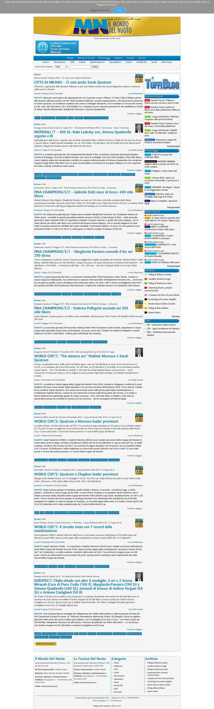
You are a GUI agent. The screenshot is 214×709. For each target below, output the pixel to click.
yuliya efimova (113, 513)
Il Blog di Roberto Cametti (159, 275)
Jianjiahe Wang (114, 460)
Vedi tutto (176, 316)
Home (70, 58)
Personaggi (104, 58)
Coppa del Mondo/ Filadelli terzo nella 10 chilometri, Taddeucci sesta (161, 133)
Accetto (119, 10)
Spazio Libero (154, 313)
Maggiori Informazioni (100, 10)
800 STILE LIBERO (85, 174)
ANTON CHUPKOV (75, 513)
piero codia (92, 634)
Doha (37, 513)
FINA (68, 407)
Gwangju (38, 174)
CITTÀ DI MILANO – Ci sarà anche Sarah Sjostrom (72, 82)
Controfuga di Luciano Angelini (162, 299)
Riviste (142, 58)
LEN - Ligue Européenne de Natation (163, 329)
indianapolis (66, 237)
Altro (154, 62)
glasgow (38, 634)
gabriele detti (77, 237)
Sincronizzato (97, 62)
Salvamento (115, 62)
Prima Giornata (77, 294)
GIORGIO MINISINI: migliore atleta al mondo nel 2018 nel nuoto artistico (161, 164)
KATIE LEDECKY (114, 174)
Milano (37, 118)
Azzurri (70, 118)
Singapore (38, 407)
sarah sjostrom (61, 118)
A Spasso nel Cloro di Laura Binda (163, 295)
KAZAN (60, 566)
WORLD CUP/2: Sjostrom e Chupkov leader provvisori (76, 474)
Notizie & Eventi (86, 58)
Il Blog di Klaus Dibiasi (158, 308)
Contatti (130, 58)
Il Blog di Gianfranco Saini (160, 283)
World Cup (61, 407)
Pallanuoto (60, 62)
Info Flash (167, 62)
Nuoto (46, 62)
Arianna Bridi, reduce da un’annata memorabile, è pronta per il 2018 (162, 180)
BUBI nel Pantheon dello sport (165, 262)
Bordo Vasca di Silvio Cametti (161, 304)
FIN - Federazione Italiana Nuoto (161, 325)
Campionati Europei (49, 634)
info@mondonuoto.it (49, 686)
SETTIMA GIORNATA (65, 634)
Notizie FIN (141, 62)
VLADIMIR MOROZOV (80, 407)
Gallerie (118, 58)
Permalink (59, 94)
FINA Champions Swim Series (45, 342)
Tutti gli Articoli (173, 146)
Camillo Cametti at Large (155, 215)
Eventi (129, 62)
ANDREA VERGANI (134, 634)
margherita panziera (54, 178)
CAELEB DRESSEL (128, 174)
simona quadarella (100, 174)
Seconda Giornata (73, 342)
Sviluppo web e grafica (101, 706)
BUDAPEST (62, 342)
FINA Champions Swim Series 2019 (48, 237)
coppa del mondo (50, 407)
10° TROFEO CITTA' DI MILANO (96, 118)
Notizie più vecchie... (46, 644)
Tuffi (72, 62)
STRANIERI (79, 118)
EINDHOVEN (72, 460)
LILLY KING (99, 237)
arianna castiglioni (41, 637)
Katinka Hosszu (101, 513)
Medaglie (83, 634)
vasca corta (62, 460)
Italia (76, 634)
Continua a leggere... (135, 114)
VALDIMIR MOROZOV (99, 460)
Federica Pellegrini (100, 342)
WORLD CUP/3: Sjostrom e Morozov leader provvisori (76, 421)
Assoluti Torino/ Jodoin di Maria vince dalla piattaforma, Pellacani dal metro (162, 110)
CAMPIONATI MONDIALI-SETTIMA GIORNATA (60, 174)
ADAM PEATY (54, 637)
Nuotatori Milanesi (48, 118)
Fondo (82, 62)
